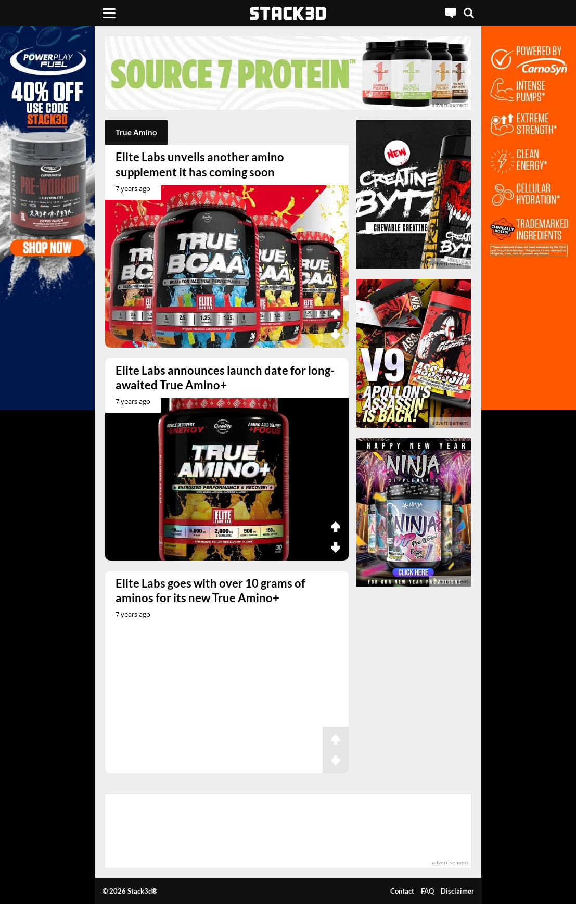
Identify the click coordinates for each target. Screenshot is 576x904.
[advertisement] (288, 73)
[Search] (469, 13)
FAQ (427, 891)
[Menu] (109, 13)
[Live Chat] (450, 13)
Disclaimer (457, 891)
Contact (402, 891)
